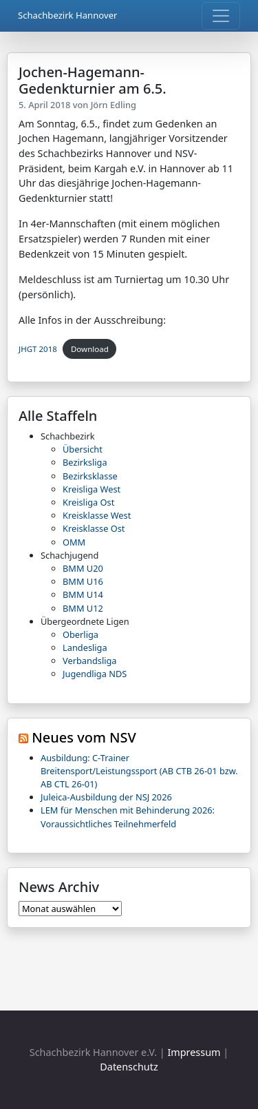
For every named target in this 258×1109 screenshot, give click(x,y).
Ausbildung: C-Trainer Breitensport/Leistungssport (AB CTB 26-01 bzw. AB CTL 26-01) (139, 771)
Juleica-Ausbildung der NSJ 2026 (106, 797)
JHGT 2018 (38, 349)
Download (90, 349)
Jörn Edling (113, 105)
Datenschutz (129, 1066)
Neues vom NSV (84, 737)
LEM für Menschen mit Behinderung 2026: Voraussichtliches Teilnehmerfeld (128, 816)
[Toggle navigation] (221, 16)
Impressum (193, 1052)
